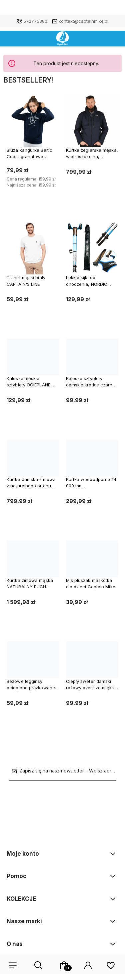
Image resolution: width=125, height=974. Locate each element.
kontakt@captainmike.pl (83, 21)
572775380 (35, 21)
